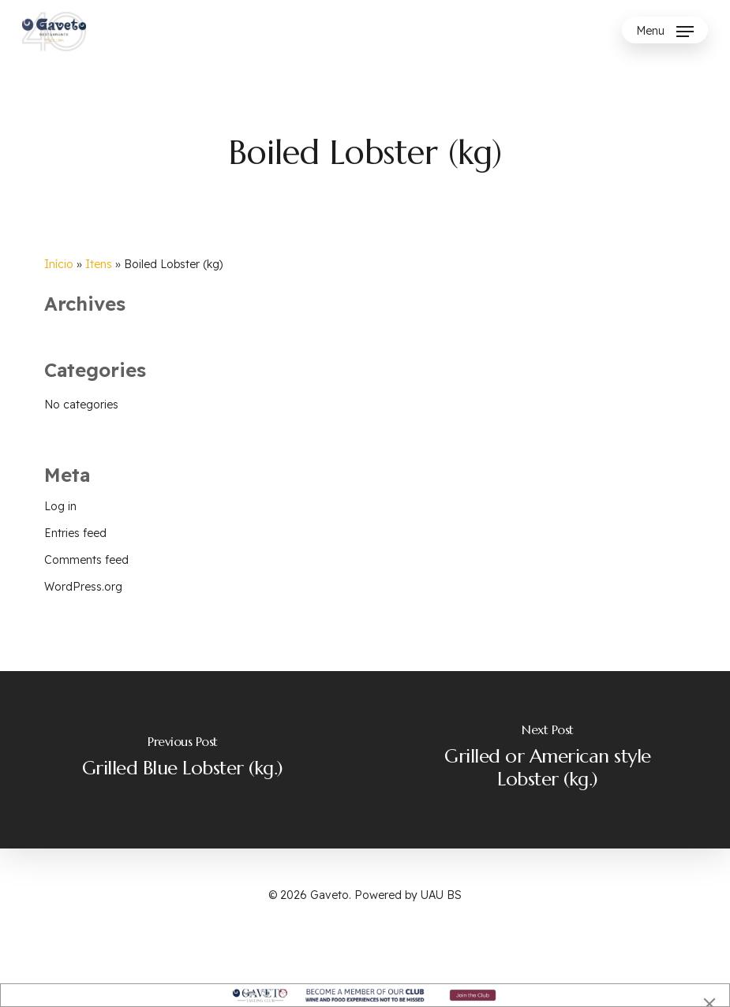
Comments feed (86, 560)
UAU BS (441, 895)
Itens (98, 264)
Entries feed (75, 533)
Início (58, 264)
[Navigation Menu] (665, 31)
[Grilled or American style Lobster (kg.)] (548, 759)
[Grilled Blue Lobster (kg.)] (182, 759)
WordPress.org (83, 587)
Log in (60, 506)
